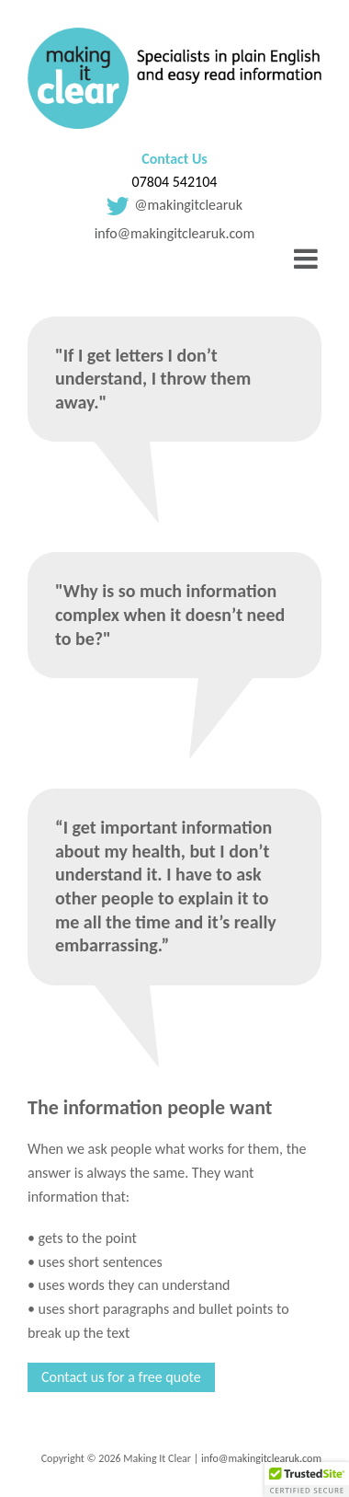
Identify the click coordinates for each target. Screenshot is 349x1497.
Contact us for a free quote (121, 1377)
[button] (307, 1479)
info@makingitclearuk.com (175, 233)
